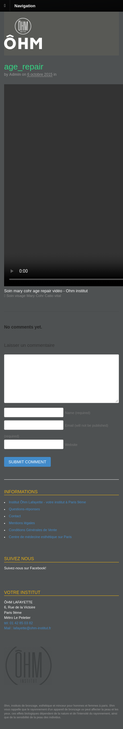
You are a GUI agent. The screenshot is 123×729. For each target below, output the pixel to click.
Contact (15, 516)
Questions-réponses (24, 509)
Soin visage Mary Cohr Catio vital (32, 295)
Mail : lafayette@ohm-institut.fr (27, 628)
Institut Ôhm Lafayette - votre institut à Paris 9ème (47, 502)
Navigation (25, 5)
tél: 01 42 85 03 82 (18, 623)
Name (77, 413)
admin (15, 74)
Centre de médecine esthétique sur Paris (40, 537)
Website (71, 445)
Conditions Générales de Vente (33, 530)
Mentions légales (22, 523)
